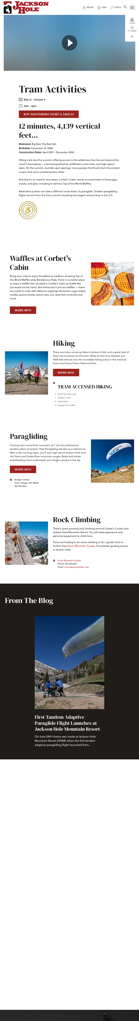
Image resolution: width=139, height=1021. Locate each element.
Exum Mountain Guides (81, 546)
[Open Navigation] (132, 7)
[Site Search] (125, 7)
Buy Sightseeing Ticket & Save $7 (49, 114)
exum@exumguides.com (77, 567)
